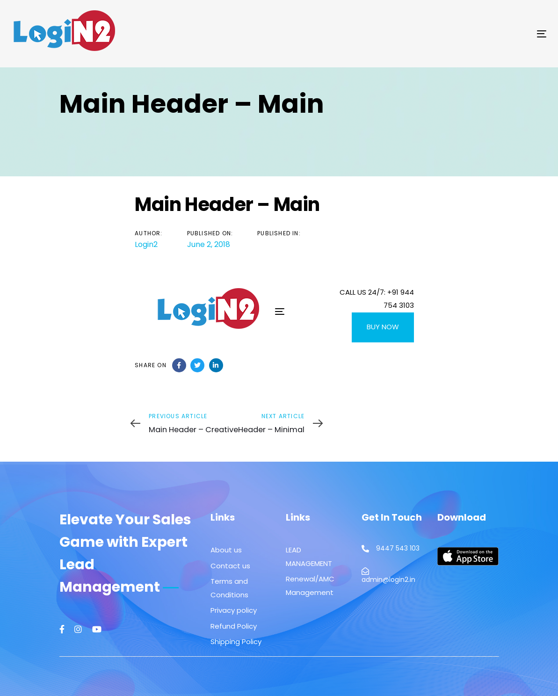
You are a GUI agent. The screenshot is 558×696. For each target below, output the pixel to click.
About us (226, 550)
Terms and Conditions (229, 588)
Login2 (146, 244)
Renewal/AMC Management (310, 585)
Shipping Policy (235, 641)
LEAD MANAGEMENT (309, 556)
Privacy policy (233, 610)
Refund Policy (233, 626)
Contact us (230, 566)
